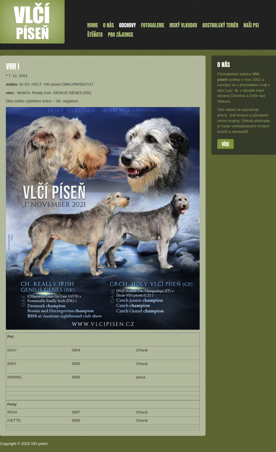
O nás (108, 25)
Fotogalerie (152, 25)
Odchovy (127, 25)
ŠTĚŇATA (95, 35)
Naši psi (251, 25)
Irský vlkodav (183, 25)
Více (225, 144)
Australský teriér (220, 25)
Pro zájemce (120, 35)
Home (92, 25)
